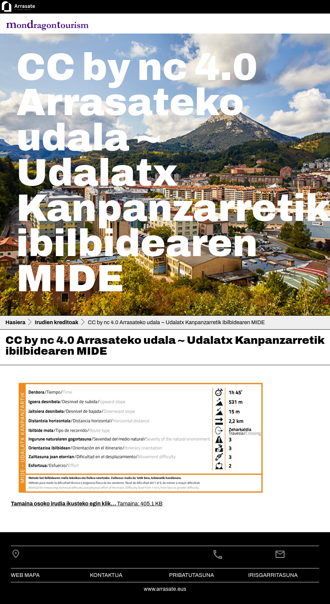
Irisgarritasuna (273, 575)
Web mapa (25, 575)
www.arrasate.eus (165, 589)
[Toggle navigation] (315, 25)
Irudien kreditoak (56, 322)
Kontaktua (106, 575)
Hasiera (15, 322)
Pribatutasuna (191, 575)
